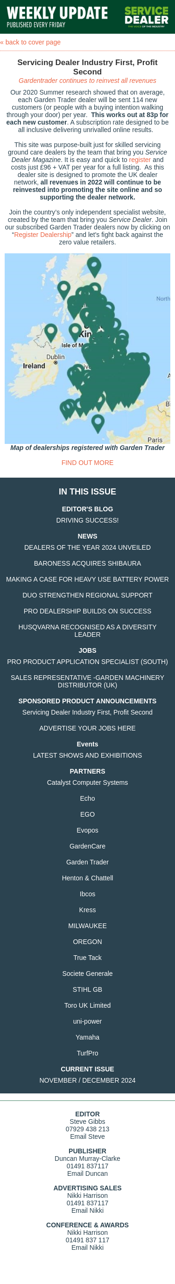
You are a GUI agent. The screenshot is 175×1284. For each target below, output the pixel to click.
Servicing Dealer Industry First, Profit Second (87, 712)
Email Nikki (87, 1210)
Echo (87, 798)
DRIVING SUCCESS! (87, 520)
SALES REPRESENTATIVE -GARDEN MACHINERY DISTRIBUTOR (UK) (87, 681)
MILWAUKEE (87, 926)
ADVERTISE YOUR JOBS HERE (87, 728)
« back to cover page (30, 42)
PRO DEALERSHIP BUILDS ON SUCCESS (88, 611)
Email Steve (87, 1136)
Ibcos (87, 894)
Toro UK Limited (87, 1005)
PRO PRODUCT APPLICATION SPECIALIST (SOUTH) (87, 661)
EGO (87, 814)
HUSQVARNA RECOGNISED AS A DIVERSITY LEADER (87, 630)
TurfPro (87, 1053)
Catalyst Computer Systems (87, 782)
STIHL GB (87, 989)
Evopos (87, 830)
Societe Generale (87, 973)
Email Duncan (87, 1173)
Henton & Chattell (87, 878)
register (140, 159)
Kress (87, 910)
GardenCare (87, 846)
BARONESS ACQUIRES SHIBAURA (87, 563)
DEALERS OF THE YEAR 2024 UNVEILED (87, 547)
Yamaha (87, 1037)
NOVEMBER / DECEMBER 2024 (87, 1080)
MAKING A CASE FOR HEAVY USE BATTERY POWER (87, 579)
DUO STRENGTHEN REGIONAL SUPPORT (87, 595)
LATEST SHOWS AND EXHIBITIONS (87, 755)
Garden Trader (87, 862)
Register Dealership (42, 234)
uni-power (87, 1021)
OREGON (87, 941)
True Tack (87, 957)
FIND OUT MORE (88, 462)
